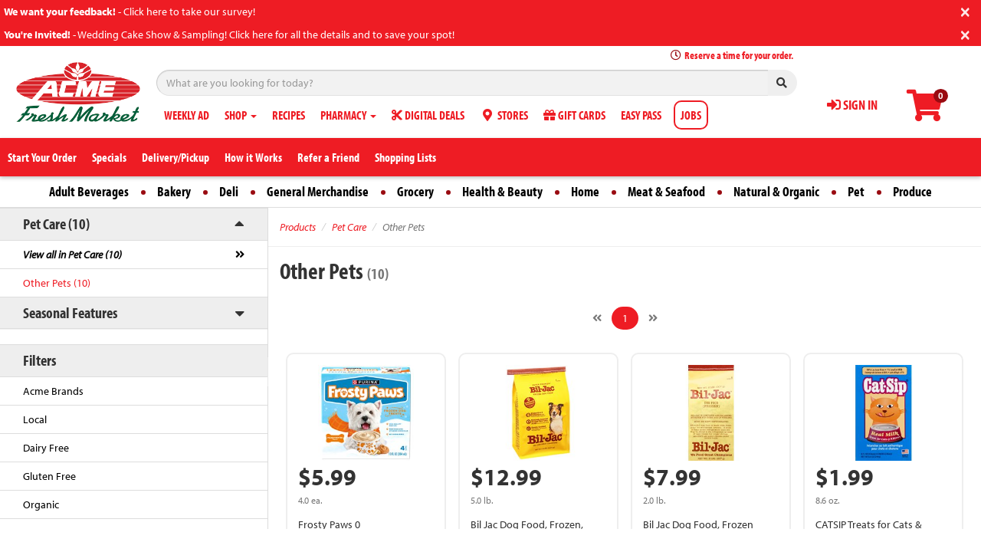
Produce (912, 191)
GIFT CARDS (574, 115)
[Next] (653, 318)
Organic (41, 504)
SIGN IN (852, 104)
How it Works (253, 157)
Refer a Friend (328, 157)
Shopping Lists (405, 157)
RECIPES (288, 115)
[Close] (965, 10)
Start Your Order (42, 157)
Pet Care (349, 227)
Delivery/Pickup (175, 157)
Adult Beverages (89, 191)
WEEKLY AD (186, 115)
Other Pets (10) (56, 283)
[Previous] (597, 318)
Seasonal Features (70, 312)
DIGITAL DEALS (428, 115)
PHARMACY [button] (348, 115)
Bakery (174, 191)
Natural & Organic (776, 191)
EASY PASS (641, 115)
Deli (228, 191)
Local (35, 419)
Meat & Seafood (666, 191)
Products (298, 227)
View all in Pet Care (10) (72, 254)
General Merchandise (318, 191)
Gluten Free (49, 476)
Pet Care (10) (56, 223)
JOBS (691, 115)
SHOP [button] (241, 115)
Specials (109, 157)
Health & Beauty (502, 191)
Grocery (415, 191)
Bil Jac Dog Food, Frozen (698, 524)
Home (585, 191)
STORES (504, 115)
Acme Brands (53, 391)
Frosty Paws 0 (329, 524)
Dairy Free (46, 448)
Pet (856, 191)
